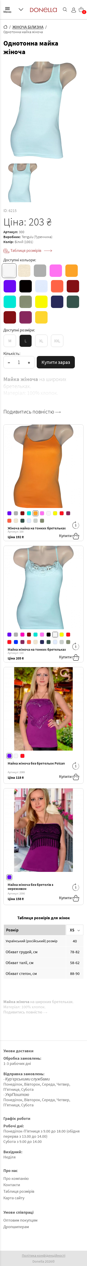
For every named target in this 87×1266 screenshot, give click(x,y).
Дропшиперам (16, 1226)
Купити (69, 536)
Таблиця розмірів (31, 250)
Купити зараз (55, 362)
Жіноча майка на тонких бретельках (37, 528)
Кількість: (11, 353)
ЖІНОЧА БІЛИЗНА (28, 27)
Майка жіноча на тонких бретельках (37, 649)
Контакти (11, 1184)
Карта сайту (13, 1197)
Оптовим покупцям (20, 1220)
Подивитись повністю (32, 411)
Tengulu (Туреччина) (37, 236)
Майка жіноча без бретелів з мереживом (30, 886)
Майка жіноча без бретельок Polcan (36, 763)
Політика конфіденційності (43, 1255)
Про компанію (16, 1178)
